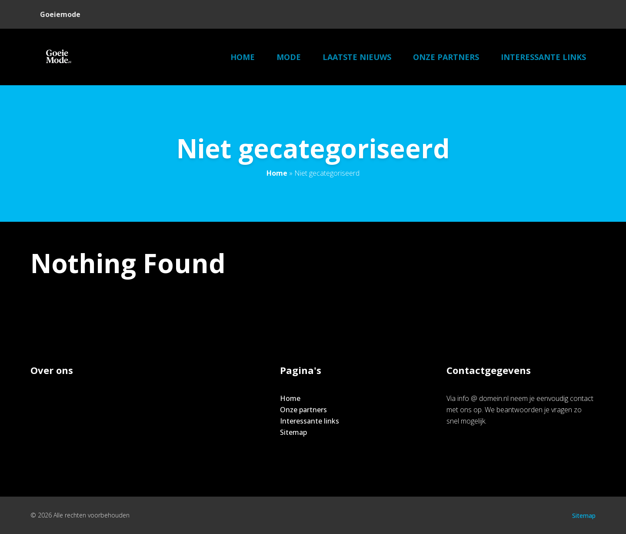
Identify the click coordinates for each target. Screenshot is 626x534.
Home (242, 57)
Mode (288, 57)
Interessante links (543, 57)
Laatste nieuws (357, 57)
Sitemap (293, 432)
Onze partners (446, 57)
